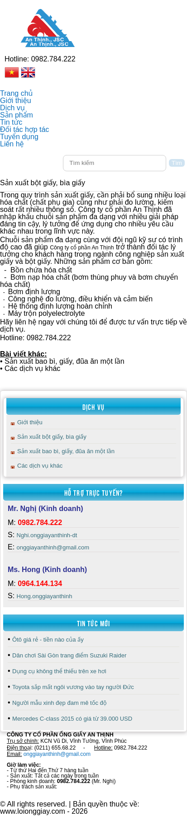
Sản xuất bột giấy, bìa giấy (51, 436)
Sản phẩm (16, 115)
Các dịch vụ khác (32, 368)
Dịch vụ (12, 108)
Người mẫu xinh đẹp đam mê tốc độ (59, 702)
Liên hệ (12, 144)
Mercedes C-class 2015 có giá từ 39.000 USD (72, 718)
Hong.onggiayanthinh (44, 596)
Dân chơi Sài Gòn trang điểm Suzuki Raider (69, 655)
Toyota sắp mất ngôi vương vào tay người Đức (73, 687)
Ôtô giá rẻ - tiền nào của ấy (48, 639)
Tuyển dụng (19, 137)
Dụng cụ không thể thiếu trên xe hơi (59, 671)
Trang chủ (16, 93)
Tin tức (11, 122)
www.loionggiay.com (32, 811)
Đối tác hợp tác (24, 129)
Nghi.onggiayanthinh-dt (47, 535)
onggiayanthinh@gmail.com (53, 547)
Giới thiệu (15, 100)
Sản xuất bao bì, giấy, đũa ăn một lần (65, 361)
